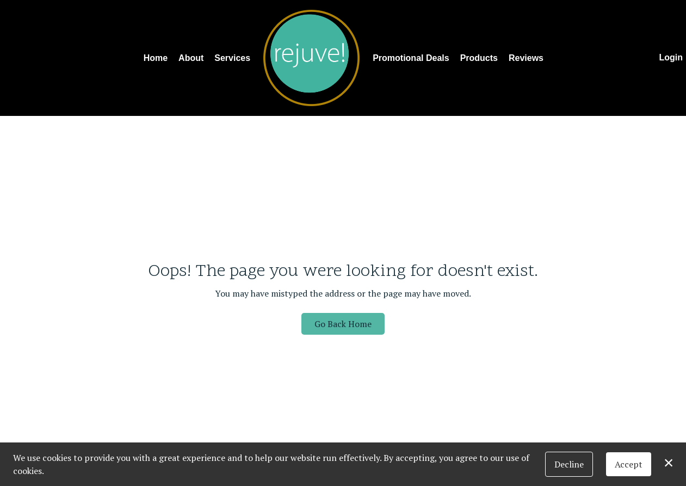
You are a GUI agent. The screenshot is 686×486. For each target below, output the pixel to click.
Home (156, 58)
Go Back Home (343, 324)
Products (479, 58)
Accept (628, 464)
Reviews (526, 58)
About (190, 58)
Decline (569, 464)
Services (232, 58)
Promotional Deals (411, 58)
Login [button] (671, 57)
